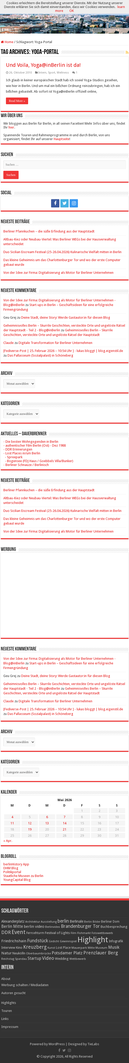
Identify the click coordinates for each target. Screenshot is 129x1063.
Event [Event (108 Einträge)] (19, 932)
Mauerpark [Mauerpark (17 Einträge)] (79, 947)
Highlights (8, 1003)
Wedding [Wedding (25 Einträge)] (62, 959)
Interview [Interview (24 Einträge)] (8, 947)
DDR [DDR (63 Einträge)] (6, 932)
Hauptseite (61, 139)
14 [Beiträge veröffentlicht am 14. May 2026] (64, 823)
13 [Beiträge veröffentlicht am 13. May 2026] (47, 823)
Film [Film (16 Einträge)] (73, 933)
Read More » (17, 101)
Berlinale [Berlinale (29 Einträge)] (76, 921)
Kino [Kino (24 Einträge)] (19, 947)
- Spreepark (12, 457)
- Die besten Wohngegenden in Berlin (30, 442)
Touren (6, 1011)
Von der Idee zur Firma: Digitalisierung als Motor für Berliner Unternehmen (58, 273)
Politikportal (12, 872)
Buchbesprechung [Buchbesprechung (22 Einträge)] (114, 927)
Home (7, 42)
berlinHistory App (16, 864)
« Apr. (7, 841)
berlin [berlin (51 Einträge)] (63, 921)
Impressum (9, 1027)
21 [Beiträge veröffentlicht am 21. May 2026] (64, 829)
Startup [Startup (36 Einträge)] (34, 958)
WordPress (57, 1044)
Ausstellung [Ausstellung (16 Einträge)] (49, 921)
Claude (8, 343)
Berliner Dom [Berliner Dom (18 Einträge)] (110, 921)
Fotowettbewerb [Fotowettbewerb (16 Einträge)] (102, 933)
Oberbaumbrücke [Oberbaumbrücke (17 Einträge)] (38, 953)
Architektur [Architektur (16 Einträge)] (32, 921)
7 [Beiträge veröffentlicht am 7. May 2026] (64, 817)
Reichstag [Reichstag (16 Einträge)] (7, 959)
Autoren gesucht (13, 993)
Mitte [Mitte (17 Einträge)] (91, 947)
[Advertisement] (64, 591)
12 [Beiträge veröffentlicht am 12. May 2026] (29, 823)
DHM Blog (10, 868)
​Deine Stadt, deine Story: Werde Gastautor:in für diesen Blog (65, 317)
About (5, 979)
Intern (42, 72)
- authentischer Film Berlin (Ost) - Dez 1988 (34, 445)
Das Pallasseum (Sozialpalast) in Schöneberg (40, 355)
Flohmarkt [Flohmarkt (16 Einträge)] (84, 933)
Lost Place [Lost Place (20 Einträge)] (63, 947)
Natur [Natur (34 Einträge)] (6, 953)
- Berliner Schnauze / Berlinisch (26, 465)
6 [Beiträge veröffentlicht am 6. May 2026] (47, 817)
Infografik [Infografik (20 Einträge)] (116, 941)
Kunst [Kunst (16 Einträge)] (51, 947)
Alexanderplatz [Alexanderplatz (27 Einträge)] (13, 921)
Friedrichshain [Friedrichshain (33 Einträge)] (13, 941)
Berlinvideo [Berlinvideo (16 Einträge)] (52, 927)
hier (11, 127)
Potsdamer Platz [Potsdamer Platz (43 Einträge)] (67, 953)
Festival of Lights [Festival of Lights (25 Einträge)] (57, 933)
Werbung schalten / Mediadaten (25, 985)
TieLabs (93, 1044)
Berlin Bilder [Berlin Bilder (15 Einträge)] (92, 921)
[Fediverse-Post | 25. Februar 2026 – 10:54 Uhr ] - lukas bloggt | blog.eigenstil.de (63, 351)
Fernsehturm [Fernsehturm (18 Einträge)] (35, 933)
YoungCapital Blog (17, 880)
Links (5, 1019)
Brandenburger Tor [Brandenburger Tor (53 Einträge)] (80, 926)
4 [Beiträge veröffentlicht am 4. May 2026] (12, 817)
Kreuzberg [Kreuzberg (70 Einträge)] (35, 947)
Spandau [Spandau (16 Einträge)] (21, 959)
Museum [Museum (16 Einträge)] (101, 947)
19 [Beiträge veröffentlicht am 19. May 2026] (29, 829)
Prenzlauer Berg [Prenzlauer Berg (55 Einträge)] (100, 952)
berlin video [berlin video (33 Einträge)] (34, 926)
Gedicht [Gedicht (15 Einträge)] (54, 941)
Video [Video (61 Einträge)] (48, 958)
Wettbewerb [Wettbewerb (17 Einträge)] (77, 959)
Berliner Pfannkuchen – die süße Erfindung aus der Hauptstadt (48, 231)
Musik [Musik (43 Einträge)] (113, 947)
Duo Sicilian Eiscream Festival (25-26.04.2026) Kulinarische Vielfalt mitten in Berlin (62, 252)
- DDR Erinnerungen (17, 449)
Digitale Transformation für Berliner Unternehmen (55, 343)
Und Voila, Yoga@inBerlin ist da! (43, 65)
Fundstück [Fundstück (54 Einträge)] (37, 940)
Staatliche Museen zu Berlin (23, 876)
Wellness (63, 72)
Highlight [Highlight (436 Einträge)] (92, 939)
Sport (51, 72)
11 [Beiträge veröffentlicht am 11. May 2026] (12, 823)
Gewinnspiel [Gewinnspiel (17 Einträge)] (68, 941)
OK (71, 11)
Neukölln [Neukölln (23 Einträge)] (18, 953)
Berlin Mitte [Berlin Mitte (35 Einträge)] (12, 926)
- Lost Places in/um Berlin (21, 453)
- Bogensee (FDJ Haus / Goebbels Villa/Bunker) (38, 461)
